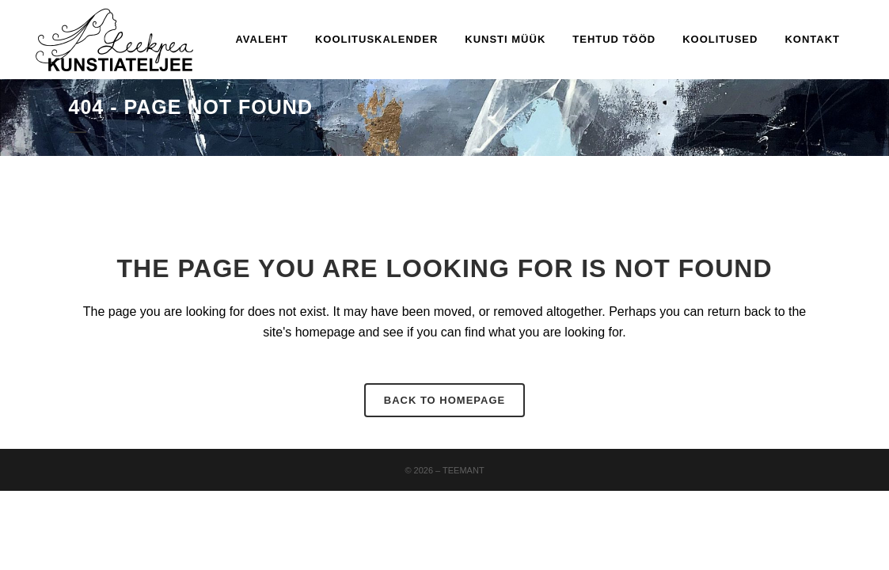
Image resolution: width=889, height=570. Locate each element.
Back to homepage (444, 400)
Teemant (463, 470)
